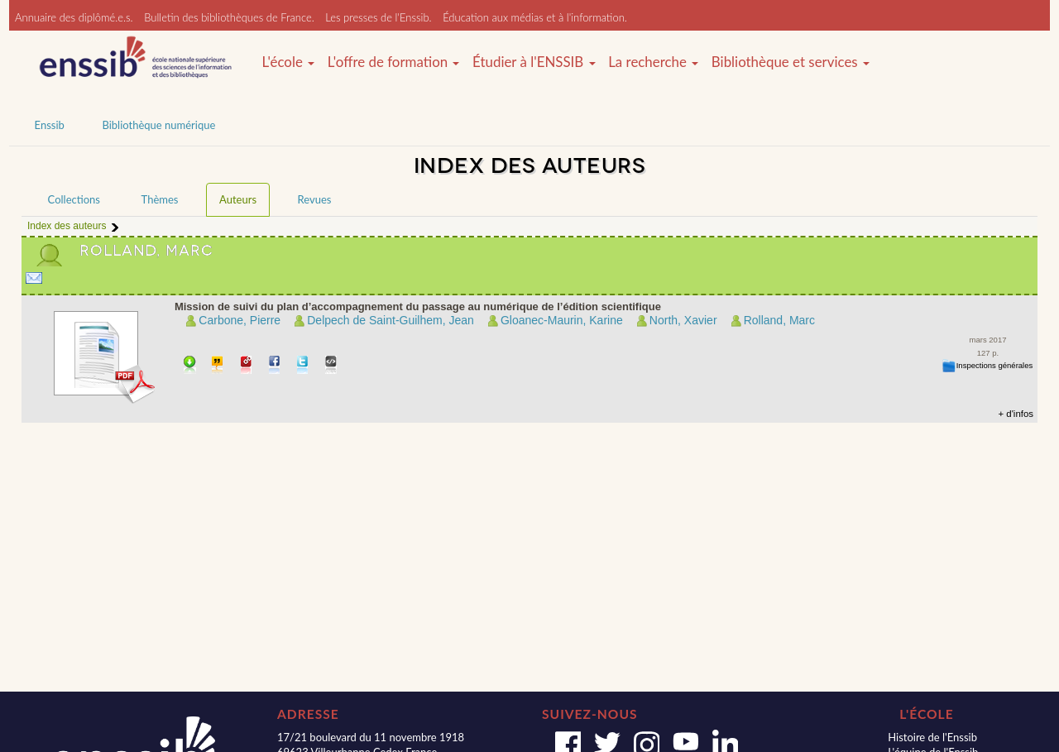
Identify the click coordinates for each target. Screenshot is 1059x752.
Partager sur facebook (275, 366)
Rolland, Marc (779, 320)
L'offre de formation (394, 62)
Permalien (247, 366)
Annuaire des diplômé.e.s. (74, 17)
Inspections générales (994, 365)
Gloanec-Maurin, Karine (562, 320)
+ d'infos (1015, 414)
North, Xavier (683, 320)
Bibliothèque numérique (158, 125)
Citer (218, 366)
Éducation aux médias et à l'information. (535, 17)
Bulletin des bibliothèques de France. (229, 17)
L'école (287, 62)
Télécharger (190, 366)
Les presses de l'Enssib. (378, 17)
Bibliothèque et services (791, 62)
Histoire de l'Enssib (932, 737)
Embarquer (331, 366)
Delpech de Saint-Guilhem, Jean (390, 320)
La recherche (653, 62)
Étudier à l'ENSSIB (534, 62)
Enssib (50, 125)
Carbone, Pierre (239, 320)
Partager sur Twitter (303, 366)
